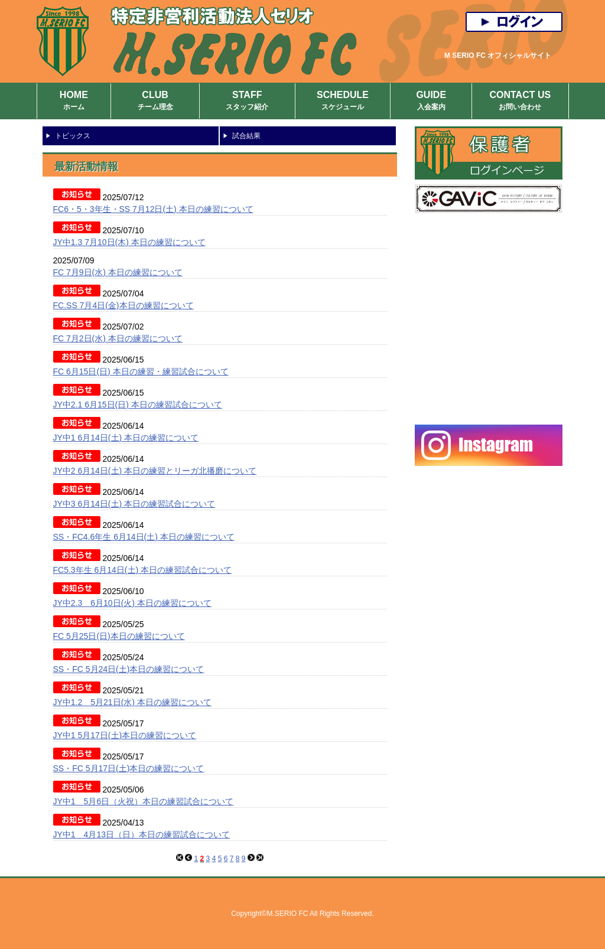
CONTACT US (520, 101)
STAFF (247, 101)
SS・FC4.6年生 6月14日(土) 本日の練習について (144, 537)
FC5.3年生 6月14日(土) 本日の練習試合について (142, 570)
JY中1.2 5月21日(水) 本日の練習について (132, 702)
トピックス (72, 136)
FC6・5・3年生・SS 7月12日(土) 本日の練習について (153, 209)
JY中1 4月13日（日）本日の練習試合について (141, 834)
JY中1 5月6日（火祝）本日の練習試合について (143, 801)
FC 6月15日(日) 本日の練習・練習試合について (141, 371)
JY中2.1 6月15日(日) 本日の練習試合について (137, 404)
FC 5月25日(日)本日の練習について (119, 636)
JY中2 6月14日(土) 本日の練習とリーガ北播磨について (155, 470)
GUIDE (431, 101)
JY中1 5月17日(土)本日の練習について (125, 735)
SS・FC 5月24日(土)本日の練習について (128, 669)
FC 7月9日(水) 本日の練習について (118, 272)
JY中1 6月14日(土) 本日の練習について (126, 437)
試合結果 (246, 136)
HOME (74, 101)
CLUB (155, 101)
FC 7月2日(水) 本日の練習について (118, 338)
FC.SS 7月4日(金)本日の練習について (123, 305)
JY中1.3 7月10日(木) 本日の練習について (129, 242)
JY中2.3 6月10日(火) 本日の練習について (132, 603)
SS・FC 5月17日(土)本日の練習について (128, 768)
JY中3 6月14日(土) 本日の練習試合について (134, 503)
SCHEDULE (343, 101)
